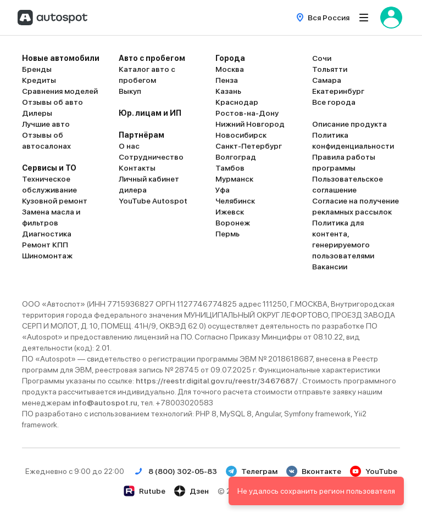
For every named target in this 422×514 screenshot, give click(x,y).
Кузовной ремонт (54, 200)
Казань (228, 91)
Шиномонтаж (47, 255)
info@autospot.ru (105, 402)
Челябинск (235, 200)
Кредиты (39, 80)
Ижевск (229, 211)
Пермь (227, 233)
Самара (326, 80)
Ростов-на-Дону (247, 113)
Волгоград (235, 156)
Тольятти (329, 69)
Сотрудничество (151, 156)
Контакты (137, 167)
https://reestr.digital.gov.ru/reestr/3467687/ (217, 380)
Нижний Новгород (250, 124)
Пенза (226, 80)
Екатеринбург (338, 91)
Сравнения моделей (60, 91)
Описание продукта (349, 124)
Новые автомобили (60, 58)
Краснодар (236, 102)
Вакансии (329, 266)
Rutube (144, 490)
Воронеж (232, 222)
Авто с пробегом (152, 58)
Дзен (191, 490)
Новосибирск (240, 135)
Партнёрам (141, 135)
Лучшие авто (46, 124)
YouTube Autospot (153, 200)
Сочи (321, 58)
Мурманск (234, 178)
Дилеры (37, 113)
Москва (229, 69)
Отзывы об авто (52, 102)
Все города (334, 102)
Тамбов (230, 167)
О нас (129, 146)
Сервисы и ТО (49, 167)
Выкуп (130, 91)
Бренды (37, 69)
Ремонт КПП (45, 244)
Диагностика (46, 233)
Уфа (222, 189)
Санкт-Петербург (248, 146)
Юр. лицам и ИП (150, 113)
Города (230, 58)
